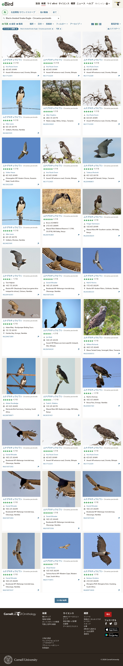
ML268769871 (8, 415)
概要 (73, 4)
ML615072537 (8, 590)
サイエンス (64, 4)
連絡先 (86, 634)
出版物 (65, 624)
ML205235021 (48, 124)
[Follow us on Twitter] (110, 623)
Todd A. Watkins (52, 403)
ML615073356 (48, 528)
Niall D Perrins (91, 283)
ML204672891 (8, 337)
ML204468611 (89, 182)
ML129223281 (8, 184)
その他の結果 (61, 600)
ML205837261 (89, 406)
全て (55, 12)
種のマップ (46, 617)
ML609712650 (89, 590)
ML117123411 (7, 76)
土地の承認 (46, 638)
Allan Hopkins (51, 115)
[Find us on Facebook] (106, 623)
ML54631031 (7, 133)
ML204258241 (89, 236)
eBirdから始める (90, 629)
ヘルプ (90, 4)
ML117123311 (48, 464)
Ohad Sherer (50, 568)
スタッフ (87, 624)
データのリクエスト (70, 626)
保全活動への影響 (70, 621)
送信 (38, 4)
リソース (87, 617)
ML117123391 (88, 124)
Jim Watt (49, 337)
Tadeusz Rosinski (92, 172)
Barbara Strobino (92, 578)
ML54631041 (7, 243)
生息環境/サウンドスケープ (23, 12)
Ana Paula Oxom (12, 67)
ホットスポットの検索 (50, 622)
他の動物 (44, 12)
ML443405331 (89, 292)
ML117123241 (48, 76)
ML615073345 (48, 295)
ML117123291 (88, 464)
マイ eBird (52, 4)
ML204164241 (48, 349)
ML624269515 (89, 353)
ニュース (81, 4)
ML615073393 (8, 518)
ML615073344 (89, 518)
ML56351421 (48, 415)
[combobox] (31, 18)
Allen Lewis (10, 124)
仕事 (85, 626)
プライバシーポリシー (50, 645)
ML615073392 (8, 467)
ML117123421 (48, 182)
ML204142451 (8, 295)
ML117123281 (88, 76)
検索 (43, 4)
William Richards (92, 344)
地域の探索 (46, 619)
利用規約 (45, 648)
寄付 (108, 614)
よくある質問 (89, 631)
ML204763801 (48, 235)
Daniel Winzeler (51, 283)
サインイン (100, 4)
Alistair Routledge (12, 403)
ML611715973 (48, 580)
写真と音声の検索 (49, 624)
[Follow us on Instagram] (115, 623)
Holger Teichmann (93, 224)
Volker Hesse (10, 172)
